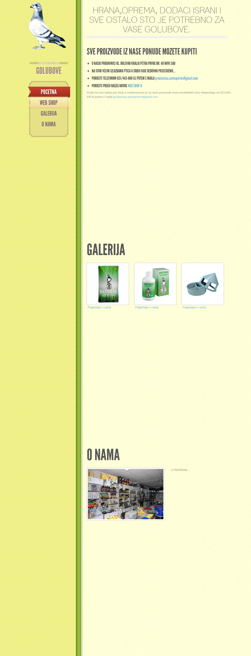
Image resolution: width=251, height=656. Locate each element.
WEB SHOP (49, 103)
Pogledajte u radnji (99, 307)
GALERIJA (49, 113)
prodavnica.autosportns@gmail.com (176, 78)
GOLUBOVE (49, 68)
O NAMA (49, 124)
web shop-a (135, 85)
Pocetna (49, 92)
